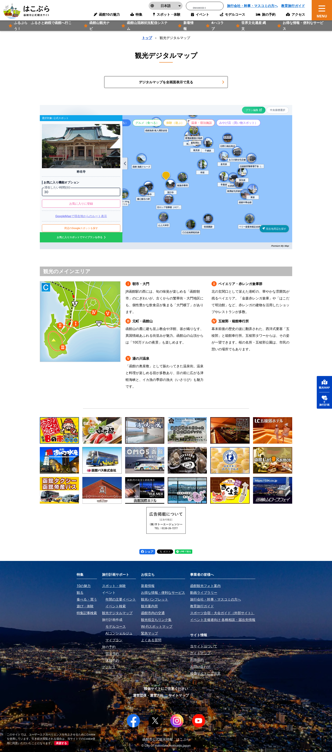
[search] (199, 7)
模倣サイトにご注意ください (166, 688)
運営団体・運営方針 (148, 695)
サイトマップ (179, 695)
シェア (147, 551)
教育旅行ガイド (293, 5)
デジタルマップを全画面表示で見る (181, 82)
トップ (147, 37)
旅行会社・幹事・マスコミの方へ (252, 5)
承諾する (61, 743)
